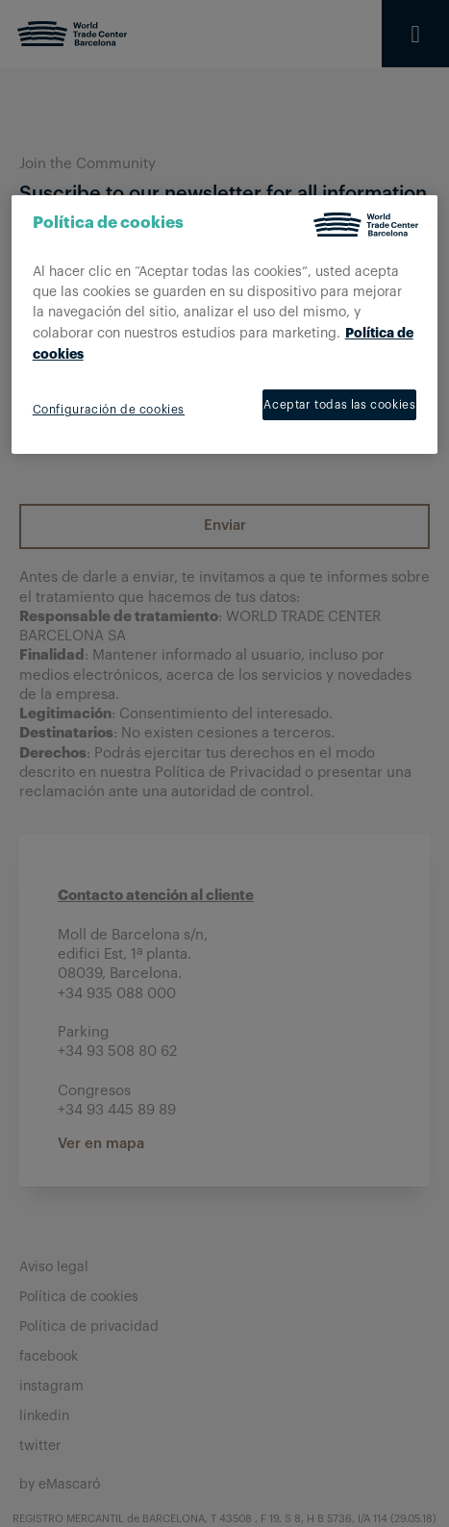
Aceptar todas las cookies (339, 405)
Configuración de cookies (109, 409)
